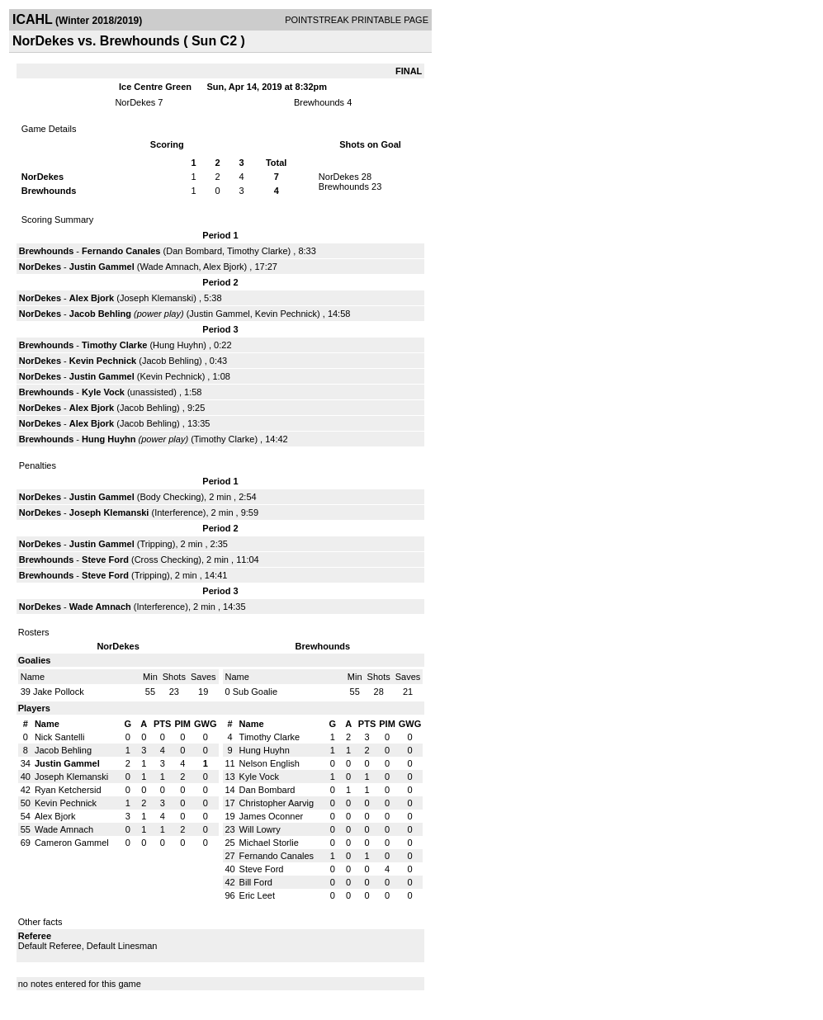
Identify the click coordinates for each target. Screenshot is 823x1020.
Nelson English (269, 763)
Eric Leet (257, 895)
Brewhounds (319, 102)
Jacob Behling (100, 314)
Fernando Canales (121, 251)
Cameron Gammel (72, 843)
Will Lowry (260, 829)
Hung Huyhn (178, 345)
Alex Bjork (223, 267)
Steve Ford (105, 559)
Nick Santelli (60, 737)
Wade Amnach (169, 267)
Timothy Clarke (257, 251)
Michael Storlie (269, 843)
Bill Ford (255, 882)
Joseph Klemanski (156, 298)
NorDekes (135, 102)
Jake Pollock (58, 692)
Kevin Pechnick (286, 314)
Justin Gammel (102, 267)
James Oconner (271, 816)
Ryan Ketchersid (68, 790)
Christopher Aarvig (277, 803)
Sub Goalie (255, 692)
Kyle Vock (103, 392)
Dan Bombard (194, 251)
